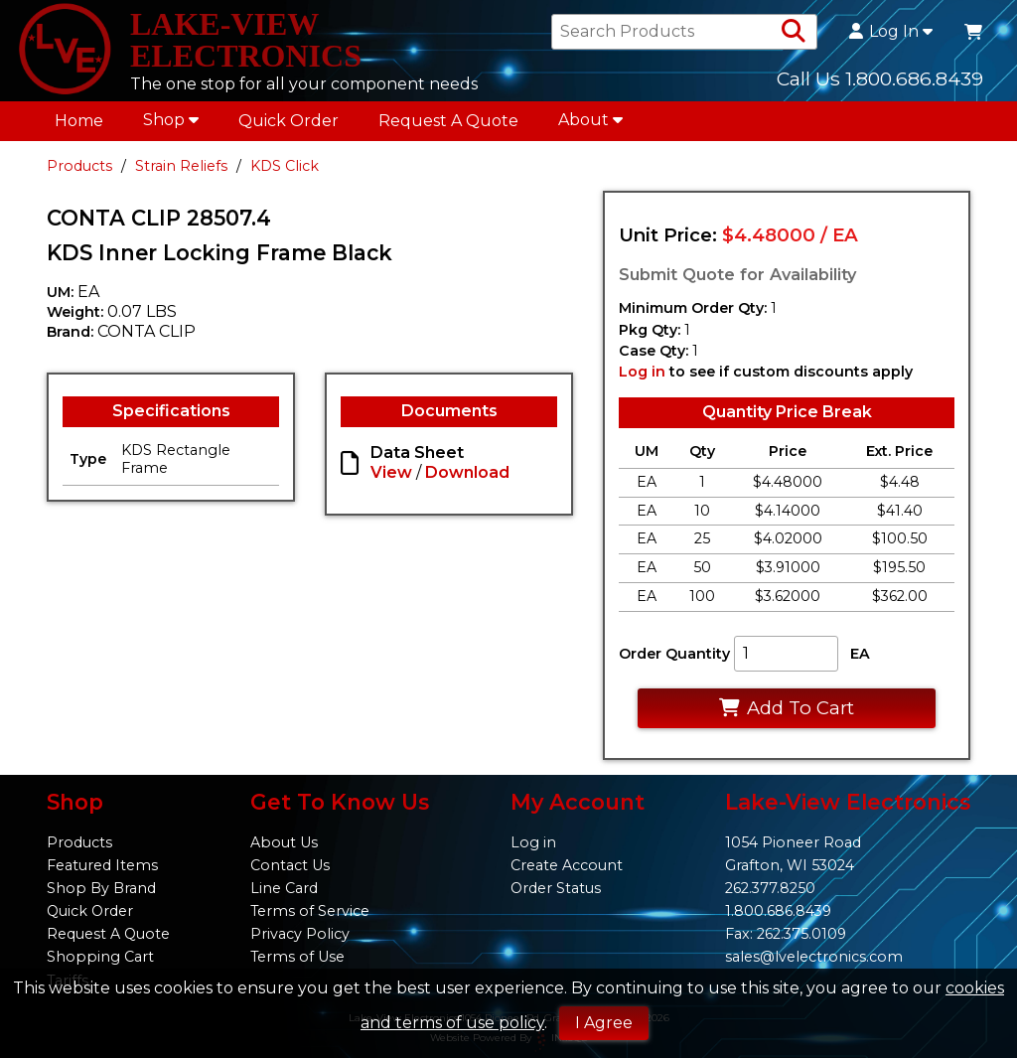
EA (860, 654)
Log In (891, 32)
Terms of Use (297, 957)
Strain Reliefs (181, 166)
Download (467, 472)
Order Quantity (674, 654)
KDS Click (284, 166)
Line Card (284, 888)
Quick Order (288, 120)
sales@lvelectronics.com (814, 957)
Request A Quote (448, 120)
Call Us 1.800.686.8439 (880, 78)
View (391, 472)
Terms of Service (309, 911)
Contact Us (290, 865)
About (590, 119)
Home (79, 120)
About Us (284, 842)
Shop (171, 119)
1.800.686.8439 (778, 911)
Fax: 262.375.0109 (785, 934)
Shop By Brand (101, 888)
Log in (642, 371)
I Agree (604, 1022)
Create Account (566, 865)
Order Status (555, 888)
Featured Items (102, 865)
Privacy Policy (300, 934)
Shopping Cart (100, 957)
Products (79, 166)
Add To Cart (786, 707)
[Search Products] (793, 32)
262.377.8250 (770, 888)
